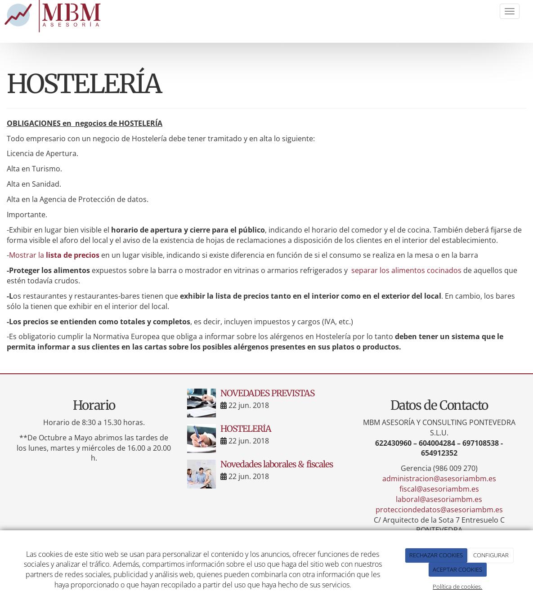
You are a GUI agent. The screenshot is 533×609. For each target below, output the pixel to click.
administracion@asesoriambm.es (439, 479)
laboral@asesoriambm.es (439, 499)
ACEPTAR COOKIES (457, 569)
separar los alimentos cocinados (406, 270)
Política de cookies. (457, 586)
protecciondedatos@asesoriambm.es (439, 510)
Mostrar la (54, 255)
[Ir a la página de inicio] (54, 16)
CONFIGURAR (491, 555)
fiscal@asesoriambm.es (439, 489)
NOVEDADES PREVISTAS (267, 393)
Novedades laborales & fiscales (276, 464)
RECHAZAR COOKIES (436, 555)
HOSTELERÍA (245, 428)
